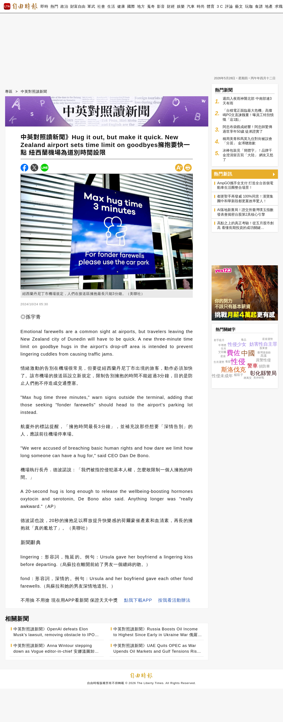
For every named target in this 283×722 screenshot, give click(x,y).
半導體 (222, 345)
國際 (131, 6)
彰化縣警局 (263, 373)
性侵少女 (237, 344)
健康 (121, 6)
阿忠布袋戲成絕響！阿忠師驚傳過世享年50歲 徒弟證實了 (247, 129)
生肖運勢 (219, 362)
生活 (111, 6)
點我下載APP (138, 600)
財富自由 (77, 6)
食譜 (259, 6)
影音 (161, 6)
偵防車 (264, 366)
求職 (279, 6)
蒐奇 (151, 6)
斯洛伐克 (233, 369)
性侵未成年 (222, 375)
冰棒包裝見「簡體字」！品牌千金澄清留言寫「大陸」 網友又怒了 (248, 155)
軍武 (91, 6)
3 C (220, 6)
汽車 (191, 6)
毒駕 (228, 361)
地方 (141, 6)
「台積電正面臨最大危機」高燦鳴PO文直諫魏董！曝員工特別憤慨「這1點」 (248, 115)
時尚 (201, 6)
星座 (223, 356)
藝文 (239, 6)
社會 (101, 6)
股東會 (264, 348)
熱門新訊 (223, 174)
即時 (44, 6)
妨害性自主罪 (263, 344)
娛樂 (181, 6)
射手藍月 (219, 340)
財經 (171, 6)
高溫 (263, 355)
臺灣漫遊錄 (264, 352)
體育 (210, 6)
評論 (229, 6)
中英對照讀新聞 (34, 91)
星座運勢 (267, 339)
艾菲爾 (222, 352)
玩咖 (249, 6)
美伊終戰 (258, 377)
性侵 (238, 361)
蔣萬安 (248, 377)
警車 (252, 366)
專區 (9, 91)
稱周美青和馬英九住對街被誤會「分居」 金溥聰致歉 (247, 141)
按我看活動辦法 (174, 600)
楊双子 (238, 375)
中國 (248, 353)
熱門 (54, 6)
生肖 (223, 348)
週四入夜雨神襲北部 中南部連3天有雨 (247, 101)
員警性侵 (263, 360)
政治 (64, 6)
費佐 (233, 353)
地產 (269, 6)
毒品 (243, 339)
